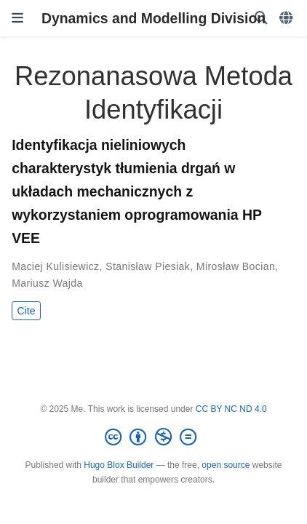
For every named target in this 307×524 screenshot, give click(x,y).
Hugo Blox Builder (119, 465)
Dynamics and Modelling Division (153, 18)
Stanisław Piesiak (147, 266)
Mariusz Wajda (47, 283)
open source (226, 465)
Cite (26, 311)
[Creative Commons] (153, 437)
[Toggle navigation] (17, 18)
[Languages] (287, 18)
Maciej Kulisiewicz (55, 266)
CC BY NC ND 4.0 (231, 409)
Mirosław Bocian (235, 266)
